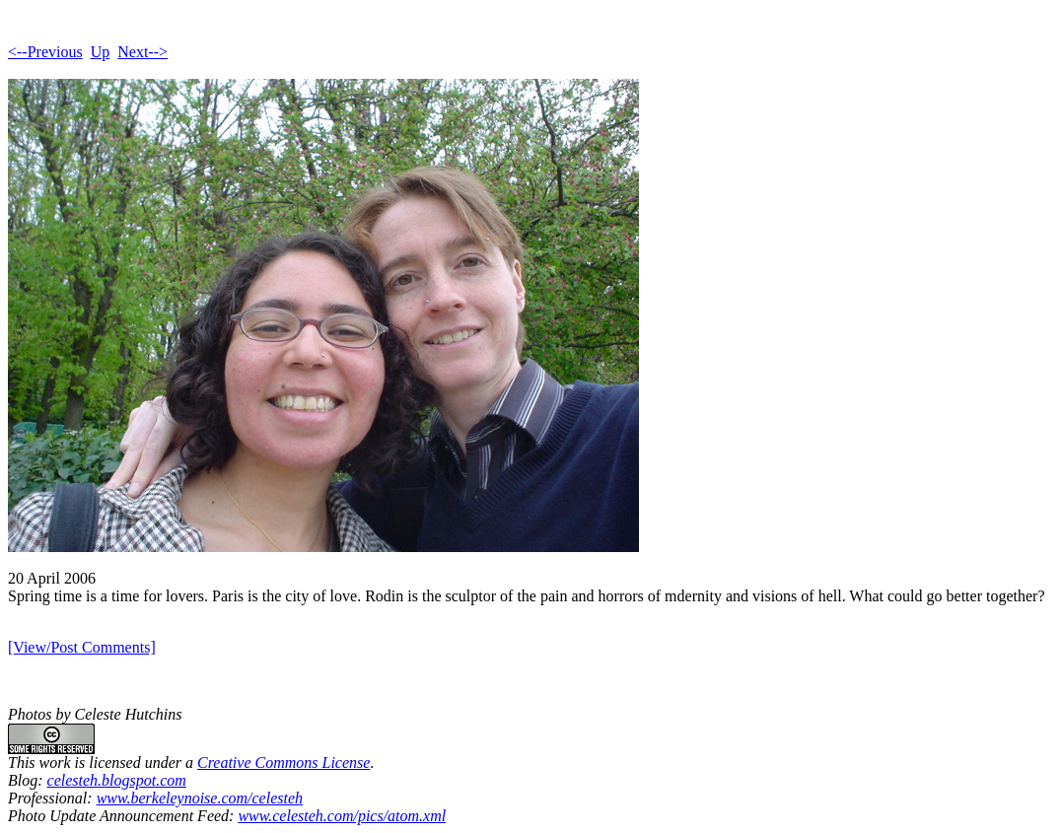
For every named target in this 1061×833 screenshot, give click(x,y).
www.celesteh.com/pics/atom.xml (342, 815)
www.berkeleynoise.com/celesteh (200, 798)
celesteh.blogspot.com (116, 780)
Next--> (142, 51)
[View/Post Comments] (82, 647)
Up (100, 51)
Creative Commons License (283, 762)
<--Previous (45, 51)
